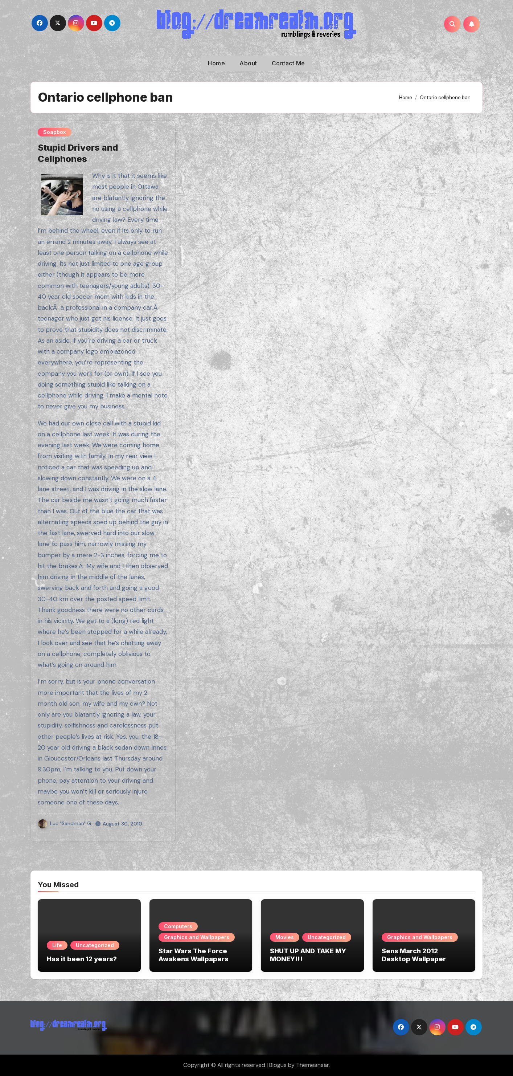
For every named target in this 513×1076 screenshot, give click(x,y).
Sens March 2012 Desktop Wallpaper (414, 955)
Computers (178, 926)
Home (216, 63)
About (248, 63)
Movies (284, 937)
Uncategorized (95, 945)
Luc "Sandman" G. (65, 823)
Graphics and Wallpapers (196, 937)
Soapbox (54, 132)
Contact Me (288, 63)
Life (57, 945)
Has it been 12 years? (82, 959)
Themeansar (312, 1065)
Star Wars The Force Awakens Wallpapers (194, 955)
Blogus (278, 1065)
